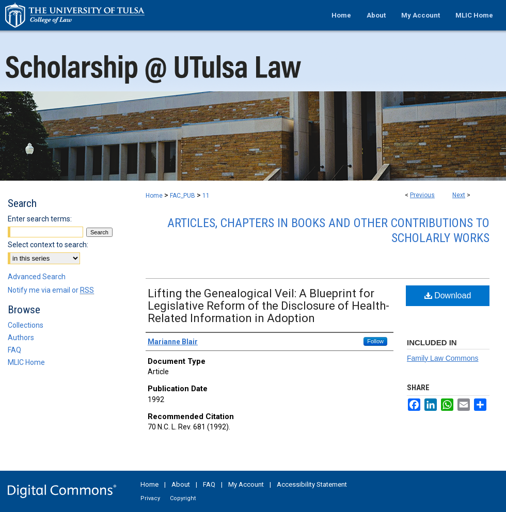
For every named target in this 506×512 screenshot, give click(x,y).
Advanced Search (37, 277)
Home (154, 195)
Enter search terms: (40, 219)
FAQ (14, 350)
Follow (375, 341)
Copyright (183, 498)
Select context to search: (48, 245)
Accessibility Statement (312, 484)
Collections (25, 325)
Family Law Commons (442, 358)
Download (447, 295)
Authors (21, 337)
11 (206, 195)
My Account (246, 484)
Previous (422, 195)
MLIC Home (26, 362)
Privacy (150, 498)
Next (458, 195)
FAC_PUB (182, 195)
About (180, 484)
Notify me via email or (51, 290)
